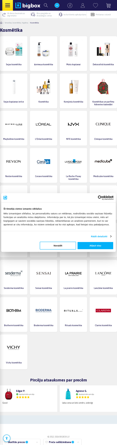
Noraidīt (58, 245)
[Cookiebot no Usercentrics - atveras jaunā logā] (100, 197)
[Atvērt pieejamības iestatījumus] (6, 438)
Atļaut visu (95, 245)
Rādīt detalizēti (99, 236)
